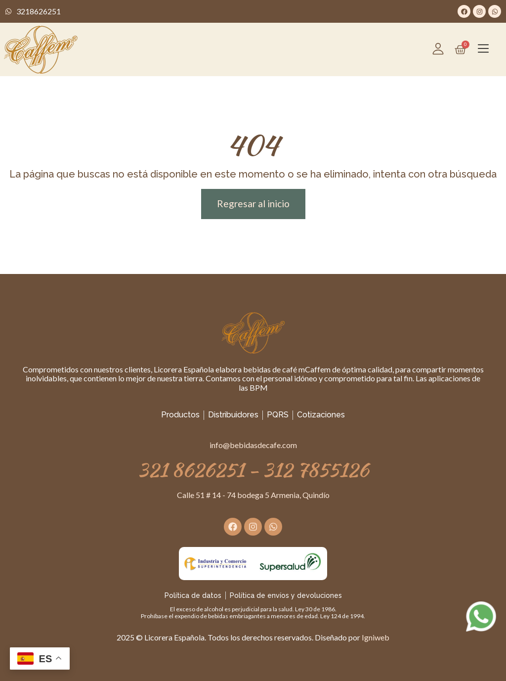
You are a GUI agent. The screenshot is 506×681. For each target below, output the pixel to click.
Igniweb (375, 637)
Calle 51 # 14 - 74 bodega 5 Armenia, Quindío (253, 494)
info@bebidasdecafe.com (253, 445)
